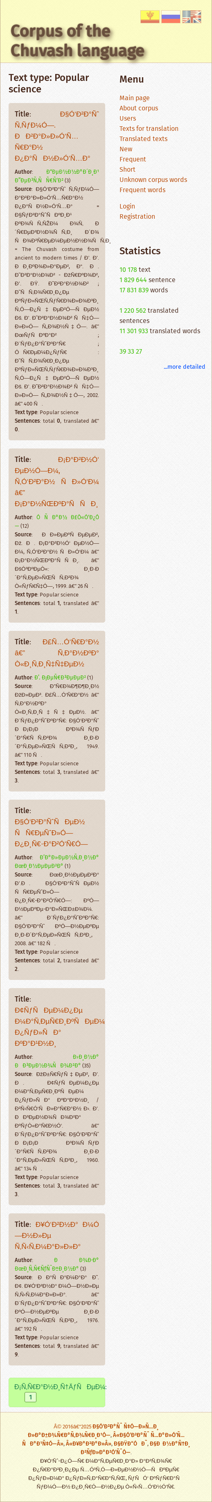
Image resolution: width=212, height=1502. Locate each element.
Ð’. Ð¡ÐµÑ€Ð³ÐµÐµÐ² (60, 678)
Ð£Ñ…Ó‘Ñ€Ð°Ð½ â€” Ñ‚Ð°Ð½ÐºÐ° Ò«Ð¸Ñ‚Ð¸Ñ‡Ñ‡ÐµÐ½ (57, 653)
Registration (137, 217)
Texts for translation (149, 129)
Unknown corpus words (153, 180)
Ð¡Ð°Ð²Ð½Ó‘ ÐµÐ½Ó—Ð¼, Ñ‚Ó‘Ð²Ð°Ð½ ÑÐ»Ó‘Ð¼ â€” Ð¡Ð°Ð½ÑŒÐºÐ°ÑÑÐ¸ (57, 482)
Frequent (133, 160)
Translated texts (143, 139)
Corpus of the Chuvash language (77, 41)
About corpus (139, 108)
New (126, 149)
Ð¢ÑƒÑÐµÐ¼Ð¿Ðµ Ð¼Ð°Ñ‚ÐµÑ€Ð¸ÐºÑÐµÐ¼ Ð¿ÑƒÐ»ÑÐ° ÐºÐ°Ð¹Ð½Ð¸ (60, 1027)
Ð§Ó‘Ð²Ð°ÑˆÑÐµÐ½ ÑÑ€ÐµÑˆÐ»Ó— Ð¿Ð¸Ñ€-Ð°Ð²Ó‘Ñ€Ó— (51, 833)
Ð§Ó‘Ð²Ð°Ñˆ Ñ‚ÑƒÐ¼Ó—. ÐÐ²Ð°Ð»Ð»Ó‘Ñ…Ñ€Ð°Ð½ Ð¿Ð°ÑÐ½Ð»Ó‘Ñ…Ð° (57, 136)
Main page (135, 98)
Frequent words (142, 190)
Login (127, 207)
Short (127, 170)
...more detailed (184, 366)
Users (128, 119)
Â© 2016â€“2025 (73, 1427)
